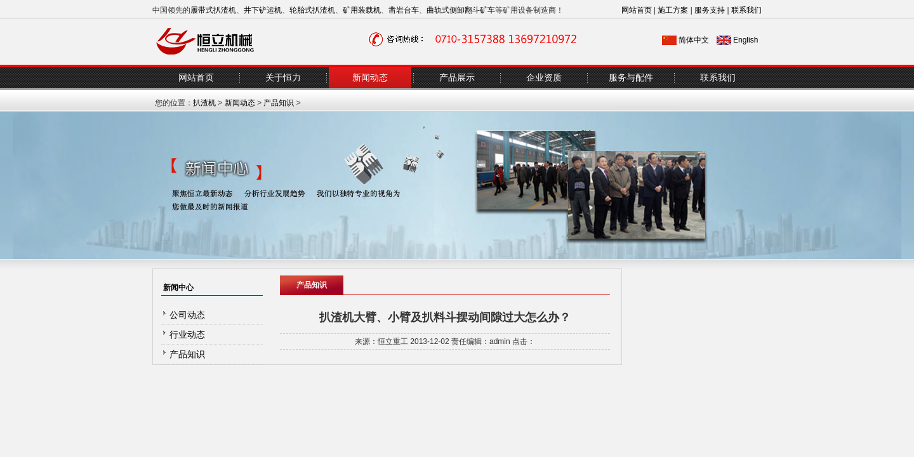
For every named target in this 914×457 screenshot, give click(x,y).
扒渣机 (204, 102)
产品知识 (278, 102)
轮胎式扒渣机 (312, 10)
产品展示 (457, 77)
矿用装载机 (362, 10)
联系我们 (746, 10)
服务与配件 (631, 77)
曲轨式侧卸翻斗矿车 (461, 10)
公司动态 (187, 315)
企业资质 (544, 77)
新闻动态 (370, 77)
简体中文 (694, 40)
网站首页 (636, 10)
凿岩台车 (403, 10)
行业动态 (187, 334)
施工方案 (673, 10)
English (745, 40)
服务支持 (709, 10)
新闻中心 (178, 287)
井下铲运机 (263, 10)
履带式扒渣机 (213, 10)
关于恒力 (283, 77)
